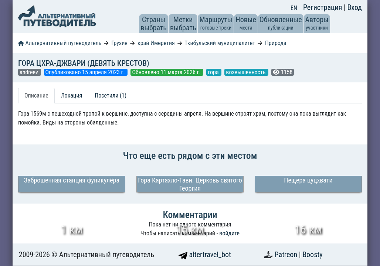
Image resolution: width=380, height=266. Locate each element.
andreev (30, 72)
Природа (275, 43)
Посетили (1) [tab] (110, 95)
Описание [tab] (36, 95)
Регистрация (323, 7)
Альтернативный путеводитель (59, 43)
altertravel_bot (205, 254)
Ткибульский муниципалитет (219, 43)
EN (294, 7)
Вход (354, 7)
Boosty (312, 254)
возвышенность (246, 72)
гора (214, 72)
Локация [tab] (71, 95)
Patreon (287, 254)
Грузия (119, 43)
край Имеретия (156, 43)
